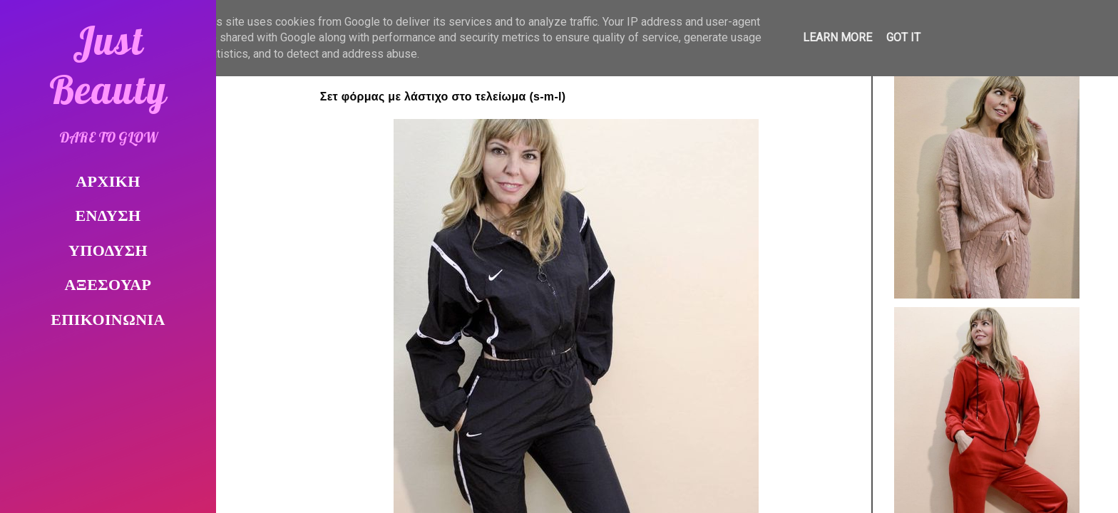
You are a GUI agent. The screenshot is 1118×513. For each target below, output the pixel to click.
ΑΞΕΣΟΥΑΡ (108, 286)
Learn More (837, 37)
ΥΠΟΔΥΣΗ (108, 252)
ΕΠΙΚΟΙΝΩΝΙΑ (108, 321)
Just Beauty (108, 65)
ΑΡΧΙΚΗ (108, 183)
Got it (903, 37)
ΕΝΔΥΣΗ (108, 217)
